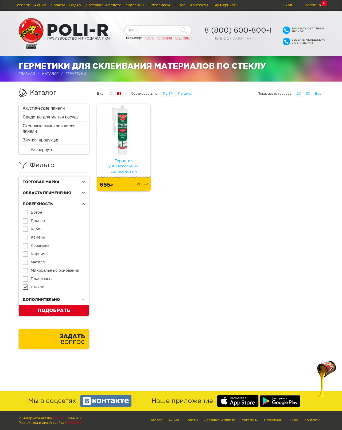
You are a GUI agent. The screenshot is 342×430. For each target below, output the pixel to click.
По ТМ (168, 93)
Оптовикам (159, 5)
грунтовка (183, 38)
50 (308, 93)
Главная (27, 73)
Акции (40, 5)
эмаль (149, 38)
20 (299, 93)
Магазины (135, 5)
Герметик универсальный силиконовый (123, 166)
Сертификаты (225, 5)
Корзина (313, 5)
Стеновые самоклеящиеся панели (49, 128)
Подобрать (54, 310)
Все (318, 93)
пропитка (164, 38)
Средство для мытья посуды (51, 117)
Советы (58, 5)
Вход (287, 5)
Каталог (22, 5)
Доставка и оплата (103, 5)
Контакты (199, 5)
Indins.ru (73, 422)
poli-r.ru (59, 418)
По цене (185, 93)
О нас (179, 5)
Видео (75, 5)
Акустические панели (44, 108)
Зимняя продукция (41, 140)
